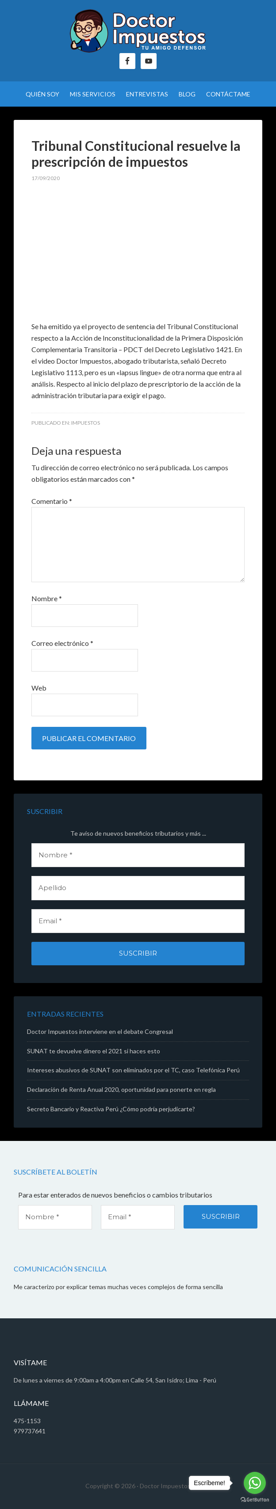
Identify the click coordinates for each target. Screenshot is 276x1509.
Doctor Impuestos (138, 31)
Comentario (51, 501)
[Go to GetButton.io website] (255, 1500)
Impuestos (85, 422)
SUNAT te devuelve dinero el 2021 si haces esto (93, 1051)
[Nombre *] (138, 855)
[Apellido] (138, 888)
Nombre (46, 598)
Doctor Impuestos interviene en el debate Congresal (100, 1031)
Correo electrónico (62, 643)
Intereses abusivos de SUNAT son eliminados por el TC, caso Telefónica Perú (133, 1070)
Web (38, 687)
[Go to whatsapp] (255, 1483)
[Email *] (138, 921)
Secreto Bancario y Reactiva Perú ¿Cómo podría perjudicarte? (111, 1109)
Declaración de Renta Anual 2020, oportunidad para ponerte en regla (121, 1089)
